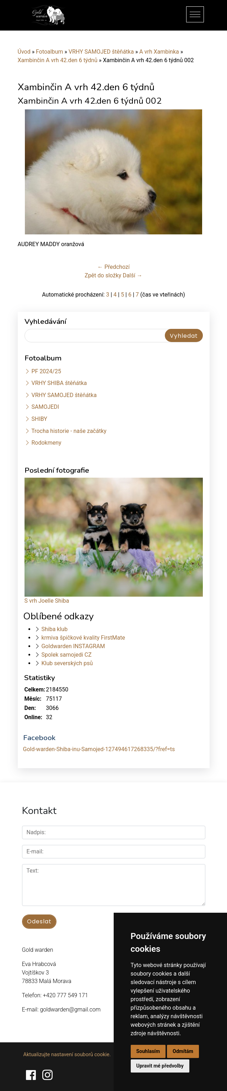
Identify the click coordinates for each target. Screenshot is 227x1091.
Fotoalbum (49, 51)
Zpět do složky (103, 275)
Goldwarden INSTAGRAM (73, 646)
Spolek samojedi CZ (66, 654)
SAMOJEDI (45, 406)
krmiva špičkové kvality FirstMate (83, 637)
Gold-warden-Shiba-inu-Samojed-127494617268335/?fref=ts (99, 749)
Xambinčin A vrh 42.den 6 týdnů (58, 60)
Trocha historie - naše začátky (68, 431)
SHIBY (39, 419)
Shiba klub (54, 629)
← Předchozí (113, 267)
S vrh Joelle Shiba (47, 600)
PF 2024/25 (46, 371)
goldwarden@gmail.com (70, 1009)
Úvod (24, 51)
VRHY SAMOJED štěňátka (101, 51)
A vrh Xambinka (159, 51)
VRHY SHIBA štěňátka (59, 383)
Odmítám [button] (183, 1051)
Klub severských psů (67, 663)
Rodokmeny (46, 442)
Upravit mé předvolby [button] (160, 1066)
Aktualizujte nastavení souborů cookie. (67, 1055)
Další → (132, 275)
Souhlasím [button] (148, 1051)
